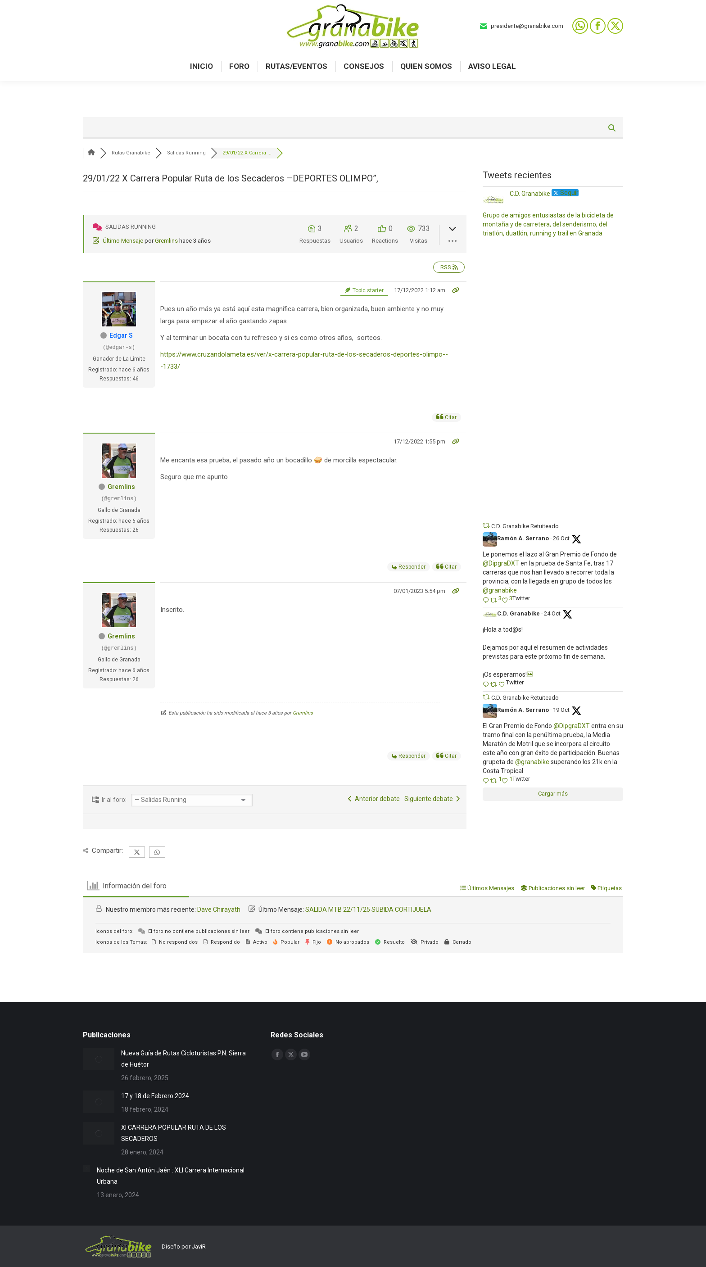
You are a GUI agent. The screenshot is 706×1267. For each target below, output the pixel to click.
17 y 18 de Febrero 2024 (155, 1096)
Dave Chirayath (218, 909)
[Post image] (98, 1059)
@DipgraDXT (501, 563)
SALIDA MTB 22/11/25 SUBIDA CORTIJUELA (368, 909)
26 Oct (561, 538)
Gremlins (166, 240)
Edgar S (121, 335)
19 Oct (561, 709)
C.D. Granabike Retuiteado (525, 526)
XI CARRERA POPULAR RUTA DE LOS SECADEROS (173, 1133)
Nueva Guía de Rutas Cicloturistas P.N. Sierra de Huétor (183, 1059)
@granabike (500, 590)
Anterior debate (374, 798)
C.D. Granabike (518, 613)
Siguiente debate (432, 798)
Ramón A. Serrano (523, 538)
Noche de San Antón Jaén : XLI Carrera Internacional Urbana (170, 1176)
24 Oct (552, 613)
